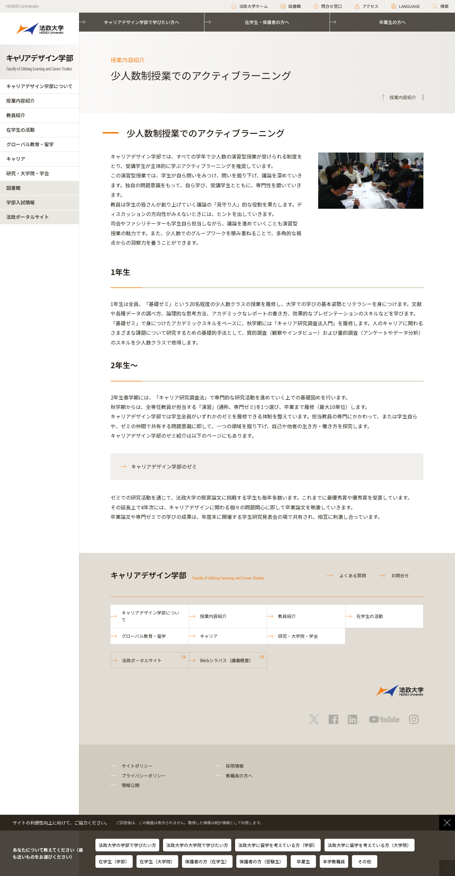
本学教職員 (334, 861)
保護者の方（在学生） (207, 861)
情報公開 (130, 785)
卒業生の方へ (392, 22)
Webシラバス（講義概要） (226, 660)
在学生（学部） (114, 861)
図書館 (13, 187)
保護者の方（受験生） (262, 861)
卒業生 (303, 861)
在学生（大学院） (157, 861)
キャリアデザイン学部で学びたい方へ (141, 22)
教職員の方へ (239, 775)
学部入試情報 (20, 202)
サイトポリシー (137, 766)
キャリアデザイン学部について (39, 86)
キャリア (15, 158)
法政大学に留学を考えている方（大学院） (369, 845)
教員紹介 (15, 115)
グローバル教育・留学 (30, 144)
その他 (364, 861)
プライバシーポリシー (144, 775)
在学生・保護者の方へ (267, 22)
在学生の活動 (20, 129)
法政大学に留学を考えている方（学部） (278, 845)
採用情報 (235, 766)
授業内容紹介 (20, 100)
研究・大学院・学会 (27, 173)
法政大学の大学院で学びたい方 (197, 845)
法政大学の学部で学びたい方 (127, 845)
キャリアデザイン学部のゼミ (164, 466)
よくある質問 (352, 575)
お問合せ (400, 575)
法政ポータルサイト (27, 216)
